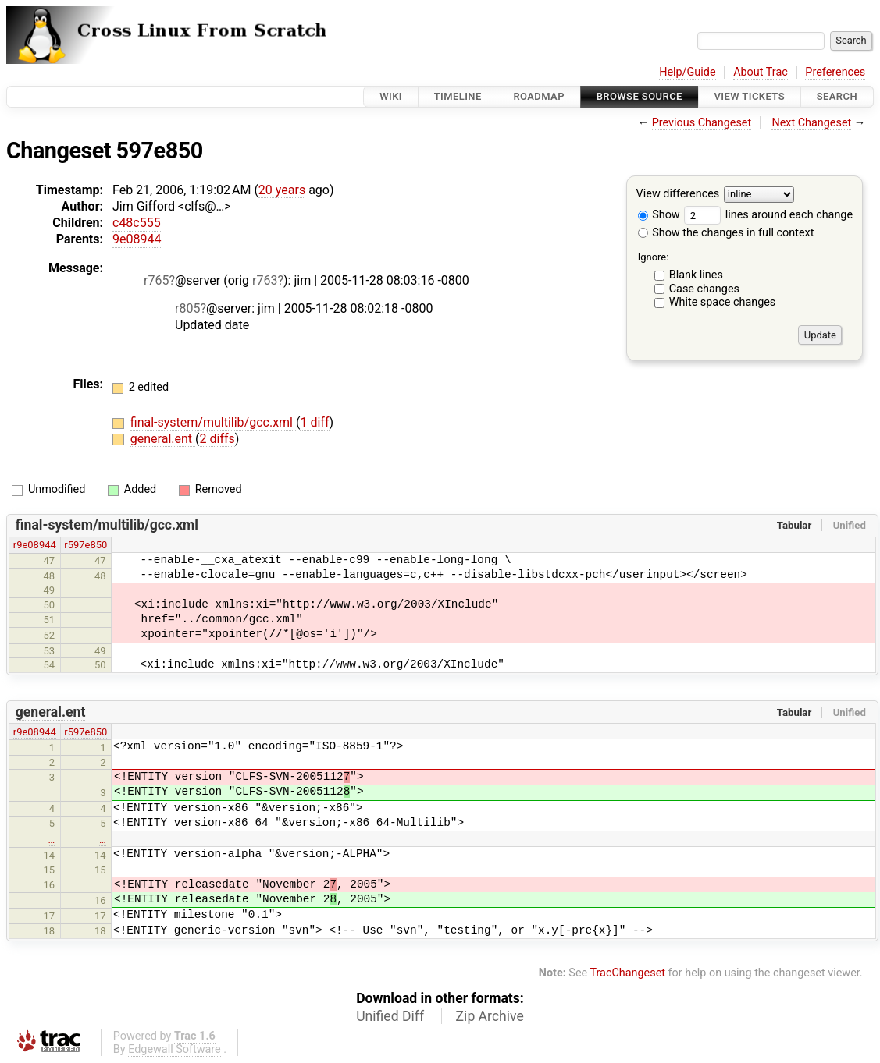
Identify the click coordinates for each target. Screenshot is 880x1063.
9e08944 (136, 239)
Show (659, 214)
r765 (156, 280)
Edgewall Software (174, 1049)
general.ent (162, 438)
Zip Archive (490, 1016)
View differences (678, 194)
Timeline (458, 96)
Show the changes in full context (726, 232)
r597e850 (85, 545)
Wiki (390, 96)
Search (837, 96)
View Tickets (749, 96)
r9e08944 (34, 545)
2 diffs (217, 438)
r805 (187, 308)
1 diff (314, 422)
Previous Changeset (702, 122)
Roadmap (539, 96)
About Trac (760, 72)
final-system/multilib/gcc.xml (213, 422)
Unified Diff (390, 1016)
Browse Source (639, 96)
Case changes (704, 289)
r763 (264, 280)
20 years (281, 189)
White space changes (722, 302)
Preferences (835, 72)
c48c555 (136, 222)
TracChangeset (627, 973)
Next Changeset (811, 122)
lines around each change (768, 214)
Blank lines (696, 275)
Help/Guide (687, 72)
